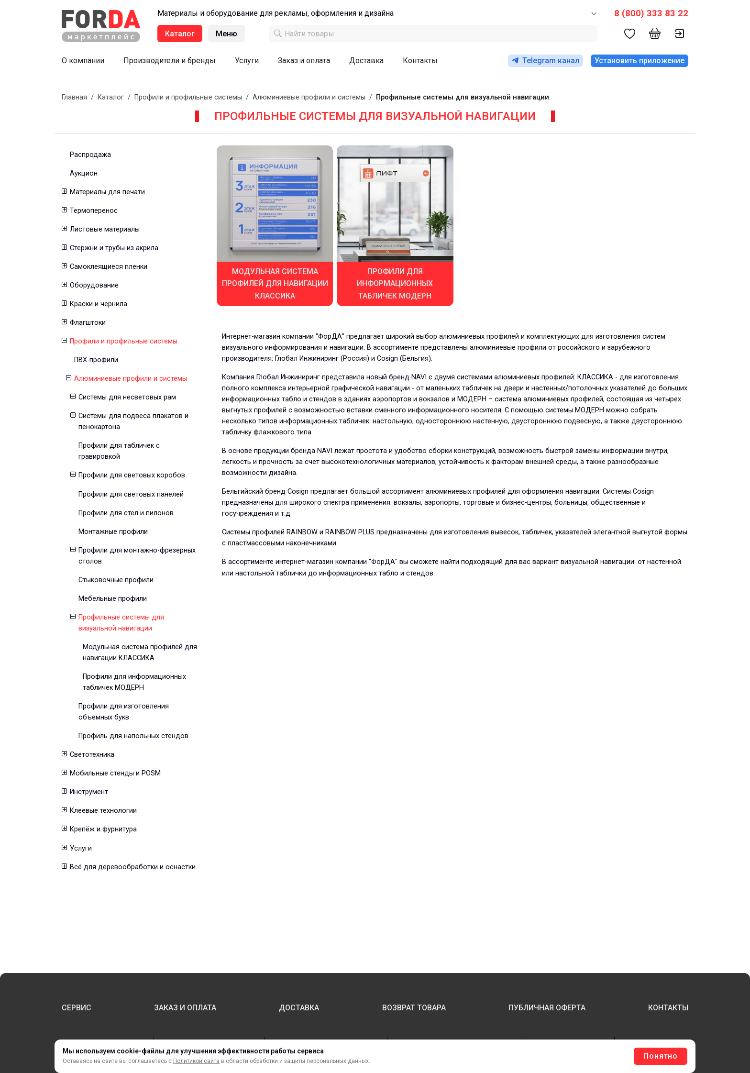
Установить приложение (639, 60)
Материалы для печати (107, 192)
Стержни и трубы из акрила (114, 248)
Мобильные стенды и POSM (115, 773)
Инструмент (89, 792)
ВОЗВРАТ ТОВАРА (414, 1007)
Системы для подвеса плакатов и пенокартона (133, 421)
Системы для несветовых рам (127, 397)
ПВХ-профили (96, 360)
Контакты (420, 60)
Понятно (660, 1056)
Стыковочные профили (116, 580)
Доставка (366, 60)
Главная (74, 97)
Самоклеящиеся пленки (108, 267)
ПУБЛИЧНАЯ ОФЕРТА (546, 1007)
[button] (64, 192)
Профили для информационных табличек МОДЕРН (134, 682)
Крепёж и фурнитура (103, 829)
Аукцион (84, 173)
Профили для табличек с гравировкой (119, 451)
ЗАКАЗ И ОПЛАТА (185, 1007)
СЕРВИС (76, 1007)
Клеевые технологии (103, 811)
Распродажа (90, 155)
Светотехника (92, 755)
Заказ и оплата (304, 60)
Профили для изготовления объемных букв (123, 711)
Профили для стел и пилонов (126, 513)
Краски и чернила (98, 304)
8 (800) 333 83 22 (651, 13)
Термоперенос (94, 211)
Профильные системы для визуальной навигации (121, 622)
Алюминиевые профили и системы (309, 97)
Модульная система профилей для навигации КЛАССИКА (140, 652)
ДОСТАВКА (299, 1007)
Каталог (111, 97)
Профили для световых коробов (131, 475)
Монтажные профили (113, 532)
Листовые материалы (105, 229)
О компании (83, 60)
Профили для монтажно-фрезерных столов (137, 555)
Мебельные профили (112, 599)
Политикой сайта (196, 1061)
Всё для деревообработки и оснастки (133, 867)
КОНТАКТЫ (668, 1007)
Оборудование (94, 285)
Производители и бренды (169, 60)
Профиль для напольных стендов (133, 736)
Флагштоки (88, 323)
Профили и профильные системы (188, 97)
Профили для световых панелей (131, 494)
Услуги (247, 60)
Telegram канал (545, 60)
